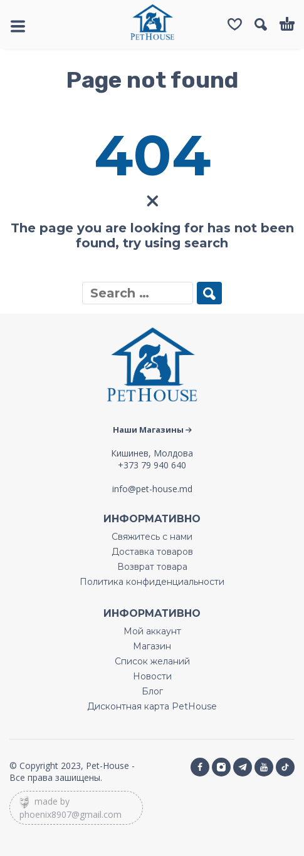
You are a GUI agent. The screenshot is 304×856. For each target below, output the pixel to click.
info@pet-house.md (152, 489)
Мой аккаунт (152, 631)
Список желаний (152, 661)
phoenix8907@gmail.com (70, 814)
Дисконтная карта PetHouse (152, 706)
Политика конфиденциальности (152, 581)
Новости (152, 676)
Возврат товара (152, 566)
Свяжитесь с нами (152, 536)
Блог (152, 691)
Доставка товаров (152, 551)
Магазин (152, 646)
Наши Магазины (152, 429)
